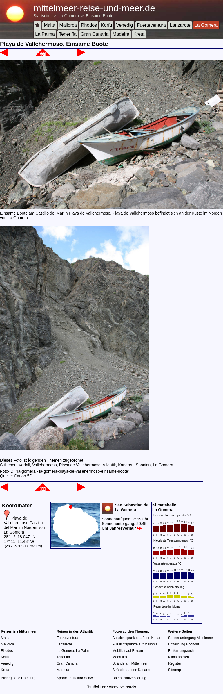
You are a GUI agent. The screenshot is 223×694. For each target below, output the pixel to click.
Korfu (106, 25)
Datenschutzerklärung (129, 678)
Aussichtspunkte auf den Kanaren (138, 638)
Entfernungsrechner (183, 651)
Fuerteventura (151, 25)
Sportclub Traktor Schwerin (77, 678)
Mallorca (68, 25)
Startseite (41, 15)
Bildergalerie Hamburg (18, 678)
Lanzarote (180, 25)
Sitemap (174, 670)
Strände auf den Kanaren (132, 670)
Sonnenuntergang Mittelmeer (190, 638)
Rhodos (89, 25)
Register (174, 663)
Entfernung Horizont (183, 644)
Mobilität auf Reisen (128, 651)
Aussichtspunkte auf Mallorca (135, 644)
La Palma (45, 34)
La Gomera (69, 15)
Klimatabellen (178, 657)
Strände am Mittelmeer (130, 663)
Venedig (124, 25)
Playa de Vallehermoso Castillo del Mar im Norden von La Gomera (24, 525)
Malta (49, 25)
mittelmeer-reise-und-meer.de (94, 8)
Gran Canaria (94, 34)
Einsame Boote (99, 15)
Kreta (138, 34)
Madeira (121, 34)
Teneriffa (68, 34)
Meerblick (120, 657)
